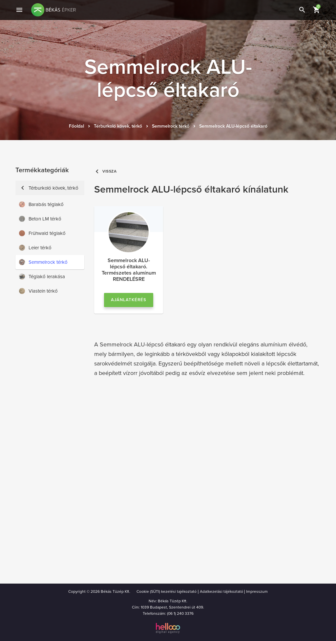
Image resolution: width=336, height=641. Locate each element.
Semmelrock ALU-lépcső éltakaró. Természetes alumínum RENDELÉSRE (129, 270)
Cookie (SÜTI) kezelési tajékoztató (166, 591)
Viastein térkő (38, 291)
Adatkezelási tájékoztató (221, 591)
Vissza (105, 171)
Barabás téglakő (41, 204)
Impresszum (257, 591)
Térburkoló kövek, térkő (118, 126)
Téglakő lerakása (42, 276)
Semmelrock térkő (170, 126)
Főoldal (76, 126)
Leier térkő (35, 247)
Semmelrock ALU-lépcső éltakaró (233, 126)
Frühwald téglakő (42, 233)
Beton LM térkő (40, 219)
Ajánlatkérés (128, 299)
